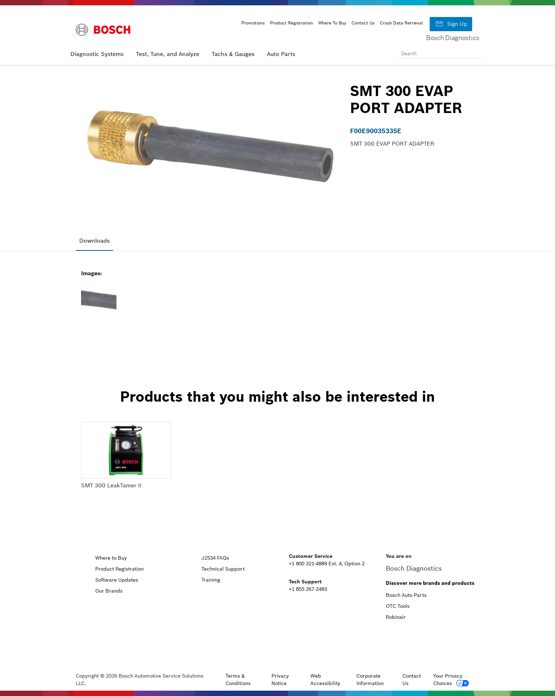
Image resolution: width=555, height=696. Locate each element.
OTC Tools (398, 606)
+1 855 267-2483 (308, 589)
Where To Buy (332, 23)
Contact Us (362, 23)
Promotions (253, 23)
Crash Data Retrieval (401, 23)
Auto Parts (281, 53)
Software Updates (116, 580)
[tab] (94, 241)
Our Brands (108, 591)
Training (210, 580)
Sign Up (451, 24)
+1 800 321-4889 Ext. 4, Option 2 (327, 563)
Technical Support (223, 569)
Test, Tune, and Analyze (167, 53)
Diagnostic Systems (97, 53)
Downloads (94, 240)
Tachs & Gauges (233, 53)
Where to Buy (111, 558)
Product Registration (291, 23)
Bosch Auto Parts (406, 595)
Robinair (396, 617)
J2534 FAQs (215, 558)
